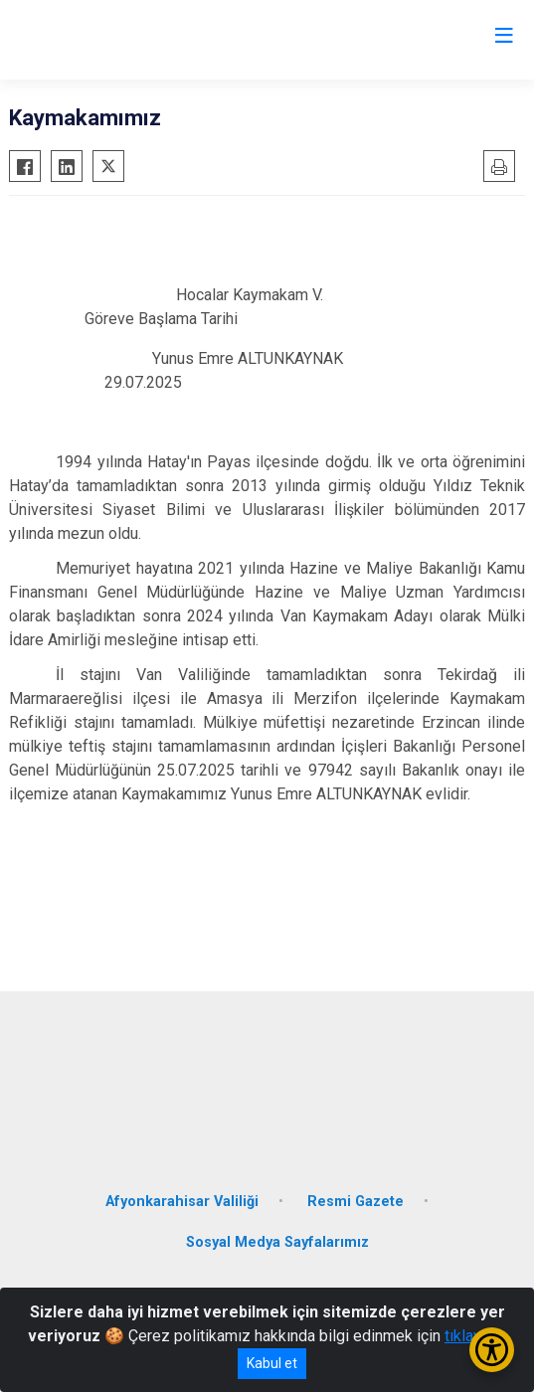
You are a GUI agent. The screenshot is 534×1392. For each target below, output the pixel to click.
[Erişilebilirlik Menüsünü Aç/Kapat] (491, 1349)
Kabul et (272, 1363)
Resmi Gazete (355, 1201)
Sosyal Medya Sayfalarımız (277, 1242)
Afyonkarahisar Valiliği (182, 1201)
